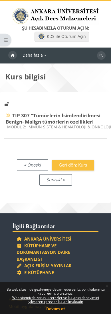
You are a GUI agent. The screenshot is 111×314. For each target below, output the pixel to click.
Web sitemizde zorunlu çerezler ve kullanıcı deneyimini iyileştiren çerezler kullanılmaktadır (55, 299)
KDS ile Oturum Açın (62, 36)
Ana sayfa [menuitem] (12, 55)
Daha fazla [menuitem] (33, 55)
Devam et (55, 308)
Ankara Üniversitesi (44, 239)
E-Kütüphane (35, 272)
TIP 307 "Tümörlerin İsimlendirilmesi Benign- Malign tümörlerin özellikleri (53, 118)
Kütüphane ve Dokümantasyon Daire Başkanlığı (43, 252)
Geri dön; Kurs (73, 165)
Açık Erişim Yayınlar (45, 265)
